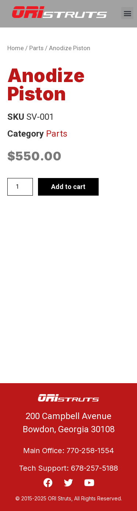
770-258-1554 (90, 450)
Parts (36, 48)
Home (15, 48)
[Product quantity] (20, 187)
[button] (127, 13)
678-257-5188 (94, 468)
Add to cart (68, 186)
